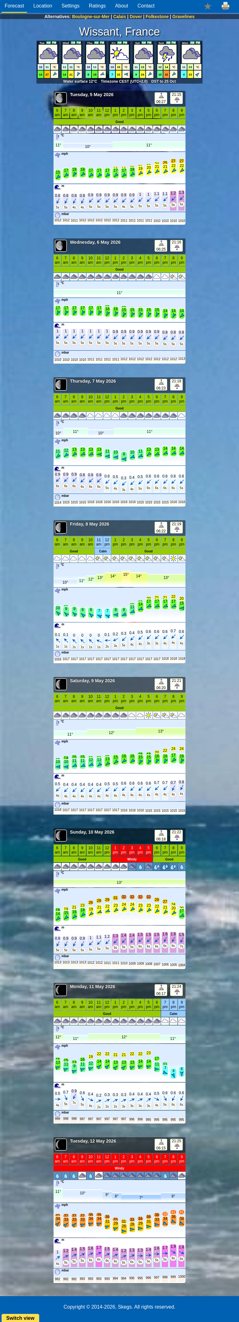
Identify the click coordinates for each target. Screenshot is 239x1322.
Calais (119, 16)
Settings (71, 5)
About (121, 5)
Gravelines (183, 16)
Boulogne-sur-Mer (91, 16)
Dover (136, 16)
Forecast (14, 5)
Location (42, 5)
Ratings (97, 5)
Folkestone (157, 16)
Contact (146, 5)
